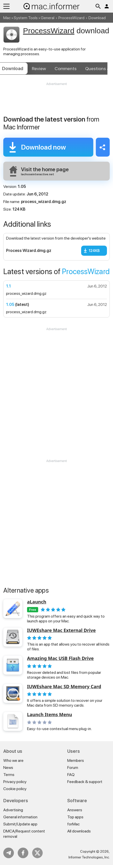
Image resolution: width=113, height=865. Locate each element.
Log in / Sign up (107, 6)
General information (20, 817)
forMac (73, 824)
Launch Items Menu (49, 714)
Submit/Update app (20, 824)
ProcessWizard (71, 17)
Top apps (75, 817)
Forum (72, 767)
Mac (7, 17)
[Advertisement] (56, 101)
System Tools (26, 17)
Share (103, 147)
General (47, 17)
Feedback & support (84, 781)
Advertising (13, 810)
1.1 (8, 286)
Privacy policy (15, 781)
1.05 (10, 304)
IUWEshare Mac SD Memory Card (64, 686)
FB (23, 853)
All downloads (79, 831)
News (8, 767)
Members (75, 760)
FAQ (71, 774)
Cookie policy (15, 788)
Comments (66, 68)
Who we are (13, 760)
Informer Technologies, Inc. (89, 857)
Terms (8, 774)
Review (39, 68)
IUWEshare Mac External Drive (61, 630)
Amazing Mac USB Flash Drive (60, 658)
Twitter (37, 853)
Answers (74, 810)
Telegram (8, 853)
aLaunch (36, 602)
